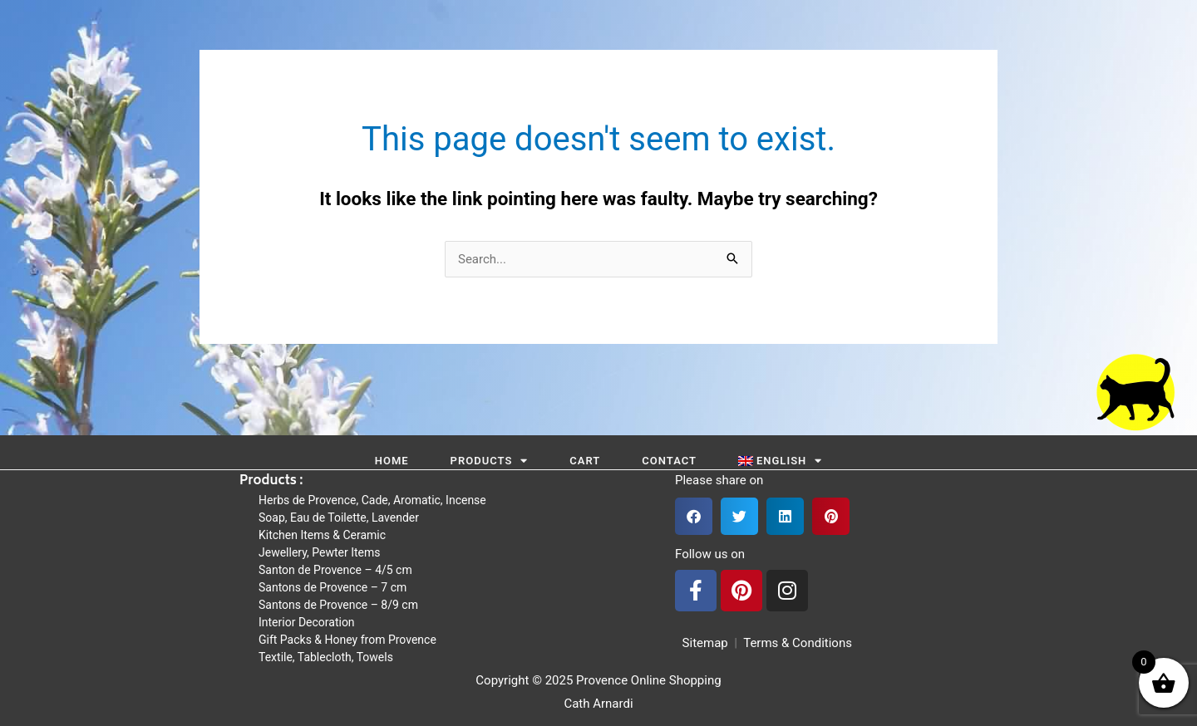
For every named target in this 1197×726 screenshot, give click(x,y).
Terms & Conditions (797, 642)
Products (490, 460)
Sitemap (702, 642)
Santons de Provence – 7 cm (332, 587)
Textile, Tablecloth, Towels (326, 657)
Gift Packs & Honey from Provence (347, 639)
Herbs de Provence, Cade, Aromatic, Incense (372, 500)
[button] (693, 516)
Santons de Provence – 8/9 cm (338, 604)
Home (392, 460)
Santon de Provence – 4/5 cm (335, 569)
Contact (669, 460)
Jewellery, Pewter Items (320, 552)
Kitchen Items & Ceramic (322, 535)
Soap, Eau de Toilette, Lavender (339, 517)
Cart (584, 460)
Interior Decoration (307, 622)
